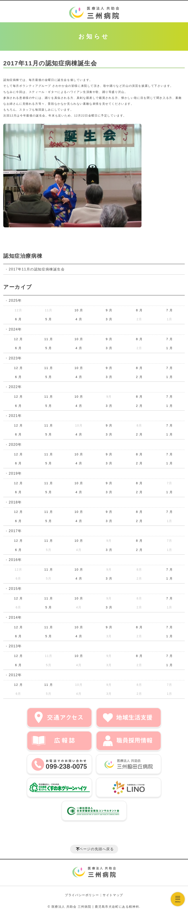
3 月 (109, 319)
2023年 (15, 358)
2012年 (15, 675)
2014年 (15, 617)
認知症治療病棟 (22, 256)
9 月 (109, 310)
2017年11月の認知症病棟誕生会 (37, 269)
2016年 (15, 560)
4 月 (79, 319)
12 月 (18, 339)
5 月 (48, 319)
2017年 (15, 531)
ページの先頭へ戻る (96, 849)
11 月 (48, 339)
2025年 (15, 300)
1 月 (169, 348)
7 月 (169, 310)
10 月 (78, 310)
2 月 (139, 377)
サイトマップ (113, 895)
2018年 (15, 502)
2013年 (15, 646)
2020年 (15, 444)
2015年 (15, 588)
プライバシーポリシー (82, 895)
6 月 (18, 319)
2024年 (15, 329)
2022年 (15, 387)
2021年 (15, 416)
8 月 (139, 310)
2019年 (15, 473)
